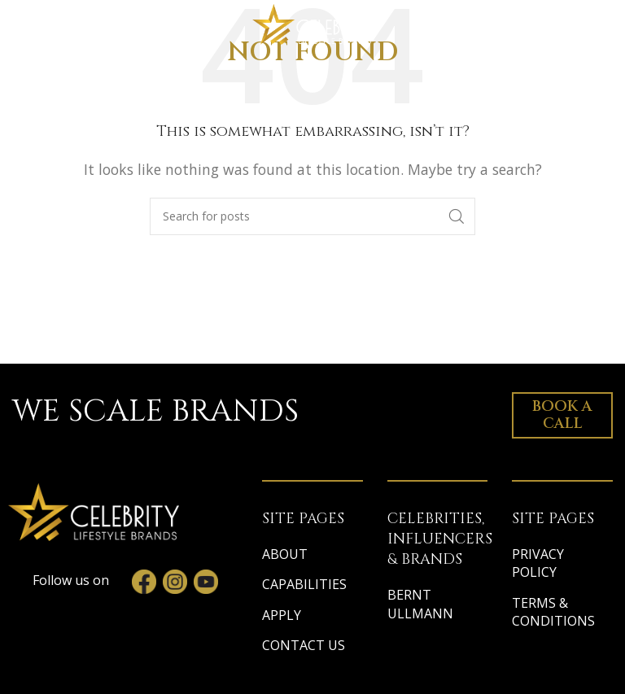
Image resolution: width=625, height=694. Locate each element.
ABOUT (285, 554)
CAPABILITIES (304, 584)
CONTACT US (303, 645)
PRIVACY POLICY (538, 563)
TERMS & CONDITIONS (553, 612)
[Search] (312, 216)
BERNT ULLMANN (420, 604)
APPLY (281, 615)
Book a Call (562, 415)
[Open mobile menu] (43, 24)
